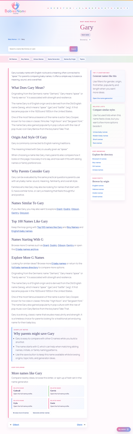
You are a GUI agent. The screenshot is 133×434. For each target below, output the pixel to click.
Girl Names (13, 59)
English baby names (21, 231)
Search (73, 49)
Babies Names (15, 8)
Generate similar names (41, 413)
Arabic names (97, 193)
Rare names (97, 143)
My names (123, 429)
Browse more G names (21, 413)
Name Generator (54, 59)
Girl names (96, 166)
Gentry (15, 212)
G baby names (58, 263)
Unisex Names (38, 59)
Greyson (24, 212)
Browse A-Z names (99, 159)
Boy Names (25, 59)
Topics (82, 59)
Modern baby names (100, 136)
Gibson (75, 209)
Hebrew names (98, 189)
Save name (85, 35)
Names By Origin (70, 59)
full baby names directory (24, 267)
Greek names (97, 197)
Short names (98, 139)
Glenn (79, 424)
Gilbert (16, 424)
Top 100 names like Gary (49, 227)
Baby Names (12, 39)
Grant (60, 209)
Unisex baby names (100, 132)
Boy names (96, 162)
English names (98, 186)
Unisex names (97, 170)
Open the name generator (103, 98)
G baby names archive (26, 249)
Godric (66, 209)
